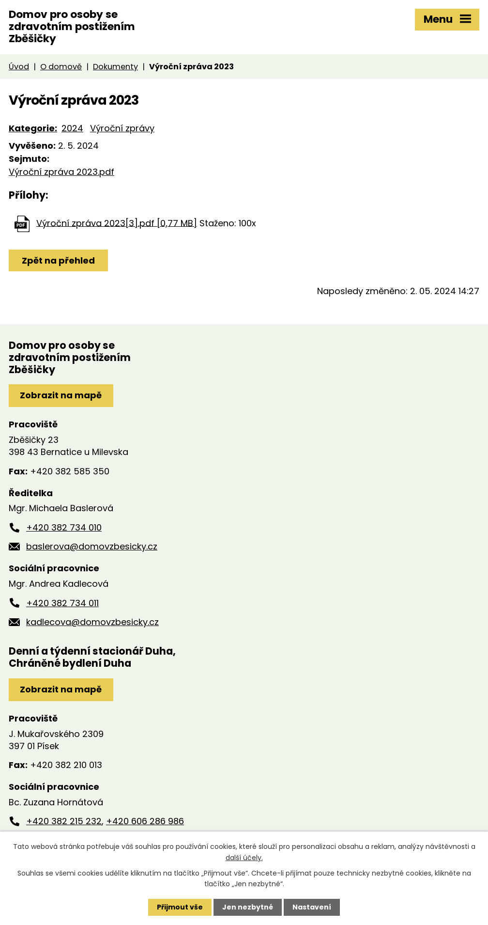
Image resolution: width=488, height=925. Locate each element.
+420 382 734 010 (64, 527)
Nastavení (311, 907)
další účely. (244, 857)
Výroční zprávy (122, 128)
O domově (61, 66)
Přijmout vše (180, 907)
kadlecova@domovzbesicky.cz (92, 622)
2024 (72, 128)
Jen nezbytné (247, 907)
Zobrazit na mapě (61, 395)
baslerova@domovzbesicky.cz (91, 546)
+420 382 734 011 (62, 603)
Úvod (19, 66)
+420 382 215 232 (64, 821)
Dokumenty (115, 66)
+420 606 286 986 (145, 821)
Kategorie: (33, 128)
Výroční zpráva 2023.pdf (61, 172)
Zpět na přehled (58, 260)
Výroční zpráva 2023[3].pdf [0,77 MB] (116, 223)
